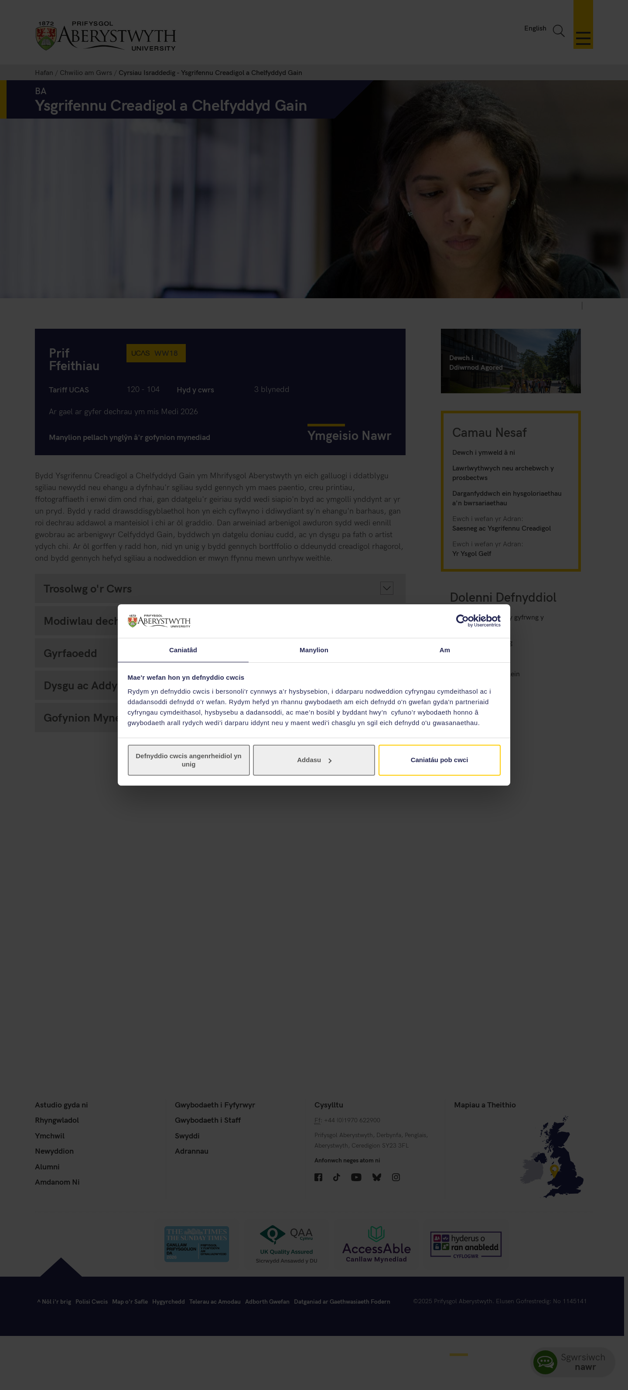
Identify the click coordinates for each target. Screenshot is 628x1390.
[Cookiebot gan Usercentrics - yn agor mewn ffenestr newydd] (462, 620)
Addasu (314, 760)
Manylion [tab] (314, 649)
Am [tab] (445, 649)
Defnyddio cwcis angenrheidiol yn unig (189, 760)
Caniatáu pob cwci (439, 760)
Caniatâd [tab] (183, 649)
